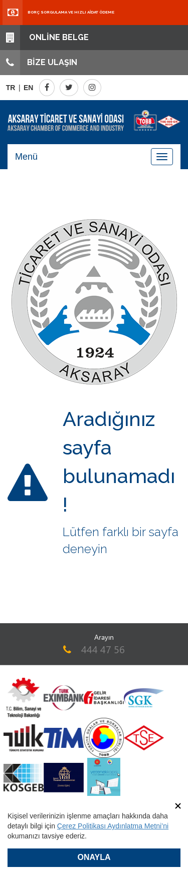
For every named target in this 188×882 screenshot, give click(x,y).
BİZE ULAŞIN (38, 62)
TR (11, 88)
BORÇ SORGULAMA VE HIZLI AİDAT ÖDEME (58, 12)
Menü (26, 157)
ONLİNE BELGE (44, 37)
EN (28, 88)
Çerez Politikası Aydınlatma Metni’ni (112, 826)
